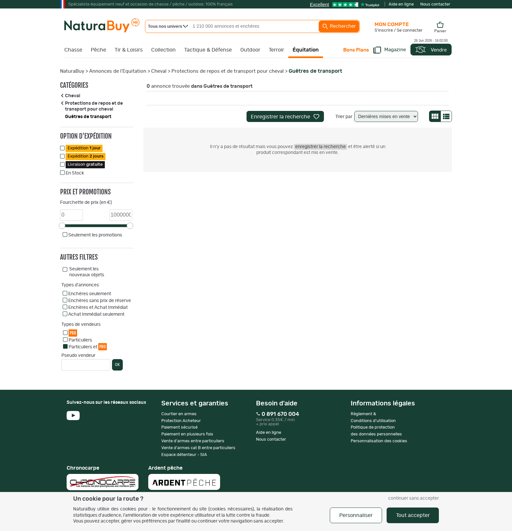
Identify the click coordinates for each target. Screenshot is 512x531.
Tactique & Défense (208, 50)
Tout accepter (413, 515)
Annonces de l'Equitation (117, 71)
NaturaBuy (72, 71)
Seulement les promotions (95, 235)
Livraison (85, 164)
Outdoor (250, 50)
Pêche (98, 50)
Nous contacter (435, 4)
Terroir (276, 50)
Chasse (73, 50)
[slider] (62, 225)
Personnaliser (356, 515)
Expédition (84, 148)
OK (117, 365)
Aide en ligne (401, 4)
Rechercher (339, 26)
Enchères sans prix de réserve (99, 300)
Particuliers (80, 340)
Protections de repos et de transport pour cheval (227, 71)
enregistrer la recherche (320, 146)
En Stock (75, 173)
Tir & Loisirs (129, 50)
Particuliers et (88, 346)
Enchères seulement (89, 294)
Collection (163, 50)
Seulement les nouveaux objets (86, 272)
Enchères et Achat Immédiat (98, 307)
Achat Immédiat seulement (96, 314)
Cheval (159, 71)
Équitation (306, 50)
